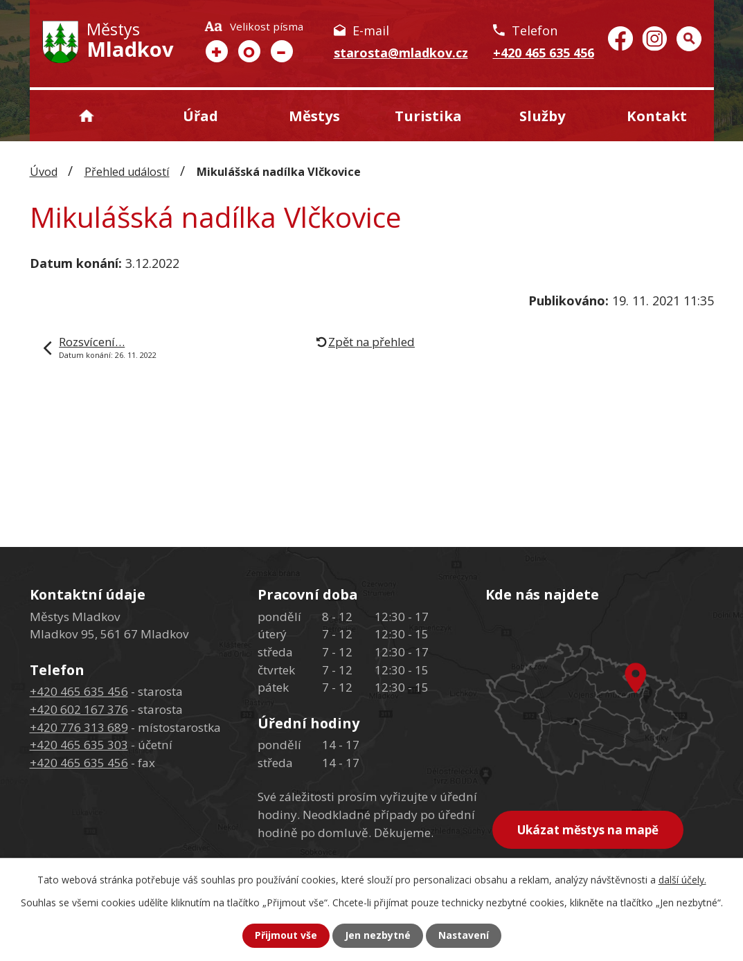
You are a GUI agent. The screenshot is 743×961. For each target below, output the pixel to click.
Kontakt (657, 115)
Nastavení (463, 935)
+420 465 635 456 (543, 52)
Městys (314, 115)
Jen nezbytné (377, 935)
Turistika (428, 115)
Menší (282, 51)
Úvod (87, 115)
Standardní (249, 51)
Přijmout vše (285, 935)
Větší (217, 51)
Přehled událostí (127, 171)
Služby (542, 115)
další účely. (682, 879)
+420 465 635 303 (79, 745)
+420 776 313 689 (79, 727)
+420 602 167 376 (79, 709)
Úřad (200, 115)
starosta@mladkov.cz (401, 52)
